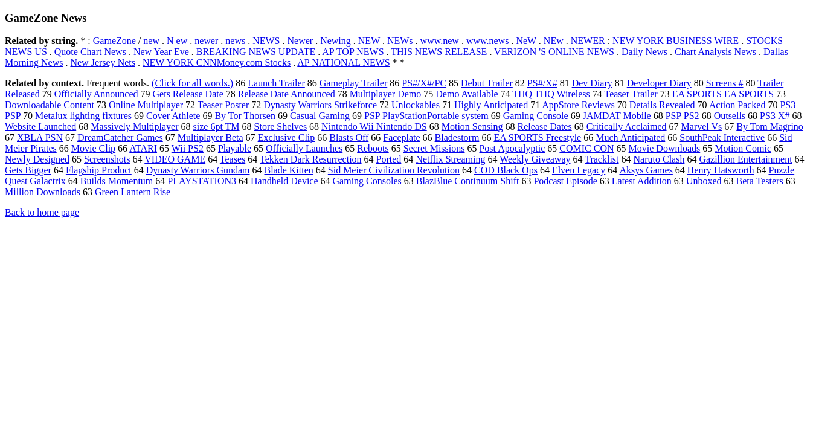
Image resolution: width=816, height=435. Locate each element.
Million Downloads (42, 192)
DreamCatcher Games (120, 137)
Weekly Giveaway (535, 159)
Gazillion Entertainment (745, 159)
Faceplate (401, 137)
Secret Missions (434, 148)
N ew (177, 41)
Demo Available (466, 94)
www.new (439, 41)
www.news (487, 41)
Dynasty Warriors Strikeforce (320, 105)
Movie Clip (93, 148)
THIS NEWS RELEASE (439, 52)
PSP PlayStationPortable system (426, 116)
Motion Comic (743, 148)
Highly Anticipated (491, 105)
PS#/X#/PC (424, 83)
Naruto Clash (659, 159)
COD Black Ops (506, 170)
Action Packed (737, 105)
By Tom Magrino (769, 126)
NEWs (400, 41)
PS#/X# (542, 83)
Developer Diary (659, 83)
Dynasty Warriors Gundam (198, 170)
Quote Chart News (90, 52)
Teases (232, 159)
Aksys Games (645, 170)
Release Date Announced (286, 94)
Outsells (729, 116)
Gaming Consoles (367, 181)
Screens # (725, 83)
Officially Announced (96, 94)
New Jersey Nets (102, 62)
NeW (526, 41)
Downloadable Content (49, 105)
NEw (554, 41)
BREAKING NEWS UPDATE (255, 52)
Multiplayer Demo (386, 94)
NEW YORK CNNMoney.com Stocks (217, 62)
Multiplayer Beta (210, 137)
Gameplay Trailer (353, 83)
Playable (234, 148)
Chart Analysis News (715, 52)
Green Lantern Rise (132, 192)
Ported (389, 159)
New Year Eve (161, 52)
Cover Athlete (173, 116)
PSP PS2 (682, 116)
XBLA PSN (40, 137)
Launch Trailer (276, 83)
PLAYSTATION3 (201, 181)
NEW (369, 41)
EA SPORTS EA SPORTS (723, 94)
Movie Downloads (665, 148)
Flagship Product (99, 170)
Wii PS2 (188, 148)
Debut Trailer (487, 83)
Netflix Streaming (450, 159)
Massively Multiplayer (134, 126)
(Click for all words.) (192, 83)
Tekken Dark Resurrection (311, 159)
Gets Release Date (188, 94)
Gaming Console (535, 116)
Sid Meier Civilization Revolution (394, 170)
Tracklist (601, 159)
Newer (300, 41)
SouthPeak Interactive (722, 137)
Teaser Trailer (630, 94)
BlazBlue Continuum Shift (467, 181)
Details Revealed (662, 105)
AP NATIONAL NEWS (343, 62)
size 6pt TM (216, 126)
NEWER (588, 41)
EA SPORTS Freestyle (537, 137)
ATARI (143, 148)
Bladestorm (457, 137)
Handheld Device (284, 181)
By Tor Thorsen (244, 116)
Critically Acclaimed (626, 126)
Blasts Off (348, 137)
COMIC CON (586, 148)
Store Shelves (280, 126)
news (235, 41)
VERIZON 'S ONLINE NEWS (554, 52)
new (151, 41)
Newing (335, 41)
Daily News (644, 52)
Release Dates (545, 126)
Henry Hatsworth (720, 170)
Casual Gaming (320, 116)
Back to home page (42, 212)
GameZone (114, 41)
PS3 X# (774, 116)
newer (206, 41)
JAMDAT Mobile (617, 116)
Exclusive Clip (286, 137)
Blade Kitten (288, 170)
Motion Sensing (472, 126)
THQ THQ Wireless (551, 94)
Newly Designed (37, 159)
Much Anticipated (630, 137)
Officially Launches (304, 148)
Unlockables (415, 105)
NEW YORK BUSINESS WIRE (675, 41)
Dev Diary (592, 83)
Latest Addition (642, 181)
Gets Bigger (28, 170)
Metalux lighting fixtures (83, 116)
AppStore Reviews (578, 105)
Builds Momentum (116, 181)
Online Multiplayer (146, 105)
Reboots (372, 148)
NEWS (266, 41)
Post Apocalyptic (512, 148)
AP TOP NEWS (353, 52)
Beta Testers (759, 181)
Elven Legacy (578, 170)
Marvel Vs (701, 126)
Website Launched (40, 126)
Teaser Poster (223, 105)
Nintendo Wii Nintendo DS (374, 126)
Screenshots (107, 159)
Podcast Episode (565, 181)
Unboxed (704, 181)
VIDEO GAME (174, 159)
